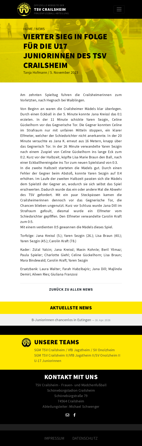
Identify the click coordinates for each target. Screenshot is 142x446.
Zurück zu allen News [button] (71, 289)
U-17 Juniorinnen (47, 360)
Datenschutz (85, 438)
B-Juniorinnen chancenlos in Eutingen (71, 320)
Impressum (54, 438)
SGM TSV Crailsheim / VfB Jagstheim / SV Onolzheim (74, 350)
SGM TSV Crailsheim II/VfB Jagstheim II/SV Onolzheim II (77, 355)
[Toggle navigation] (119, 9)
